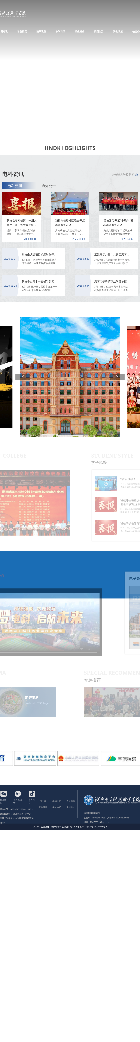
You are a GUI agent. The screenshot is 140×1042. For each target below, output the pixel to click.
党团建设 (70, 807)
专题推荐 (70, 801)
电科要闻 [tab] (15, 185)
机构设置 (56, 801)
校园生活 (99, 31)
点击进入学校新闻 (125, 175)
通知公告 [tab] (49, 185)
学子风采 (56, 807)
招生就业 (79, 31)
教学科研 (60, 31)
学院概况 (22, 31)
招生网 (43, 801)
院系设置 (41, 31)
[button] (22, 377)
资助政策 (118, 31)
